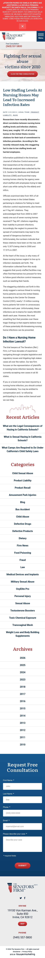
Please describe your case (15, 834)
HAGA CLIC (9, 16)
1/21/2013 (12, 112)
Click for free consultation (22, 74)
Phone (6, 807)
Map (22, 924)
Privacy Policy (27, 951)
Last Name (8, 794)
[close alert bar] (22, 26)
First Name (8, 780)
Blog (15, 115)
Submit (22, 865)
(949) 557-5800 (14, 46)
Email (6, 820)
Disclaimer (16, 951)
